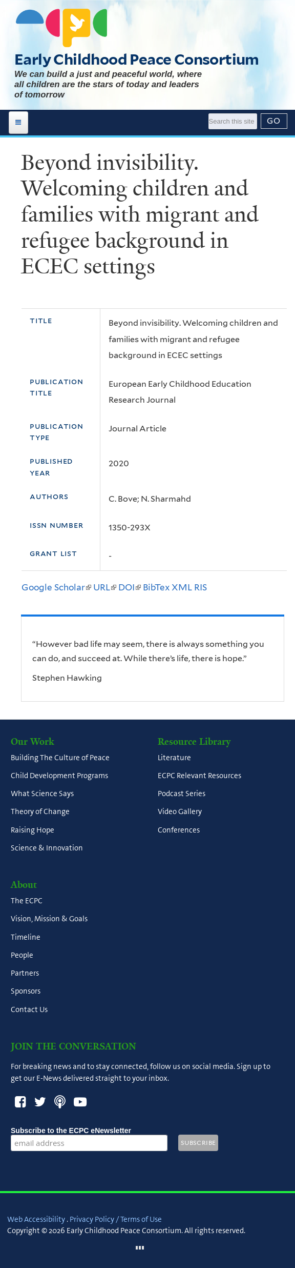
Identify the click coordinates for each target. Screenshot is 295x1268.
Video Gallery (180, 812)
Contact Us (29, 1009)
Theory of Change (40, 812)
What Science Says (42, 794)
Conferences (179, 830)
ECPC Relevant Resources (199, 775)
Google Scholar (56, 587)
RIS (200, 587)
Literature (174, 757)
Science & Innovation (47, 848)
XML (182, 587)
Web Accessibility (36, 1219)
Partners (25, 973)
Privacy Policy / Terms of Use (116, 1219)
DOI (129, 587)
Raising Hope (32, 830)
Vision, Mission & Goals (49, 919)
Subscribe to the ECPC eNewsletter (89, 1130)
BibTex (156, 587)
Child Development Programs (59, 775)
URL (104, 587)
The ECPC (27, 901)
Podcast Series (181, 794)
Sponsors (25, 991)
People (22, 955)
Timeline (25, 937)
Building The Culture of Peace (60, 757)
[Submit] (274, 121)
